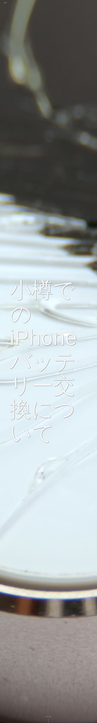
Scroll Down (48, 716)
